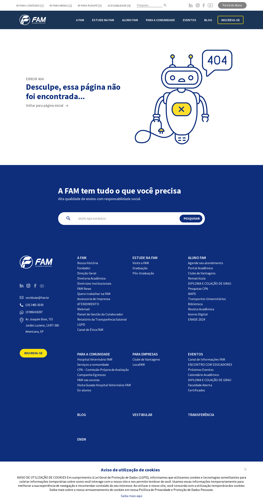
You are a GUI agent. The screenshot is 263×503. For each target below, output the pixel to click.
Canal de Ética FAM (90, 330)
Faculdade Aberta (200, 385)
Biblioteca (195, 304)
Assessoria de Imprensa (93, 299)
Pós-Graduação (143, 273)
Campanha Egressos (91, 375)
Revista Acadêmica (201, 309)
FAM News (84, 288)
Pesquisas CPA (198, 288)
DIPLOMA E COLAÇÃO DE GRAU (209, 283)
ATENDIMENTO (88, 304)
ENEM (81, 439)
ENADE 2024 (196, 319)
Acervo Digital (198, 314)
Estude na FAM (103, 20)
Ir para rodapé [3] (90, 5)
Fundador (83, 268)
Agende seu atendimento (205, 263)
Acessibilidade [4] (119, 5)
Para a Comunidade (160, 20)
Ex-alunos (84, 390)
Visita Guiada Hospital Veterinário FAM (104, 385)
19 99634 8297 (34, 312)
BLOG (208, 20)
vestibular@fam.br (37, 298)
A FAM (80, 20)
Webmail (83, 309)
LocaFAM (139, 364)
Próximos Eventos (201, 370)
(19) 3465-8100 (34, 305)
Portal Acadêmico (200, 268)
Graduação (140, 268)
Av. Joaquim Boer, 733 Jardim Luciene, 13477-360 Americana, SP (42, 325)
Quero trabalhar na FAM (94, 294)
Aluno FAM (130, 20)
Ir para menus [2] (61, 5)
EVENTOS (195, 354)
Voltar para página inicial (44, 105)
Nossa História (87, 263)
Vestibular (142, 414)
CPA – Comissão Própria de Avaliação (103, 370)
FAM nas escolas (88, 380)
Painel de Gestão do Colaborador (100, 314)
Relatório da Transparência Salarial (102, 319)
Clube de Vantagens (202, 273)
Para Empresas (145, 354)
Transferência (201, 414)
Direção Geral (86, 273)
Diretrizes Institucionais (94, 283)
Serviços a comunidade (93, 364)
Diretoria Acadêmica (91, 278)
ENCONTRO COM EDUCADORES (210, 364)
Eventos (189, 20)
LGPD (81, 324)
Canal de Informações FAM (206, 359)
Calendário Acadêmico (203, 375)
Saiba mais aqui (131, 496)
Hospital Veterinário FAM (94, 359)
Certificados (196, 390)
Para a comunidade (93, 354)
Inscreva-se (230, 20)
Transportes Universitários (207, 299)
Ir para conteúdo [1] (30, 5)
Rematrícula (196, 278)
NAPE (192, 294)
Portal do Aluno (232, 5)
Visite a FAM (141, 263)
